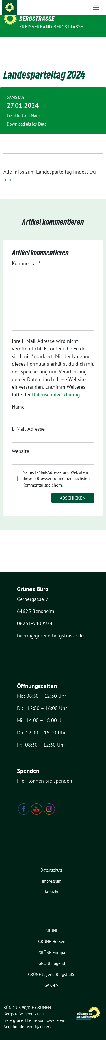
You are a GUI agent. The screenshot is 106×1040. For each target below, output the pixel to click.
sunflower (47, 1011)
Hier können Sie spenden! (45, 772)
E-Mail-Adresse (28, 420)
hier (7, 170)
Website (20, 442)
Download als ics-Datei (27, 115)
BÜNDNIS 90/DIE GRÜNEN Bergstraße (49, 15)
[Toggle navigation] (96, 46)
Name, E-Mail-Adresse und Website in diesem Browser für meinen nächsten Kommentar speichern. (56, 470)
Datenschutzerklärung (56, 385)
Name (18, 398)
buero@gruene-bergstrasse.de (50, 626)
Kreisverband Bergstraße (51, 27)
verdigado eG (39, 1017)
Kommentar (26, 254)
